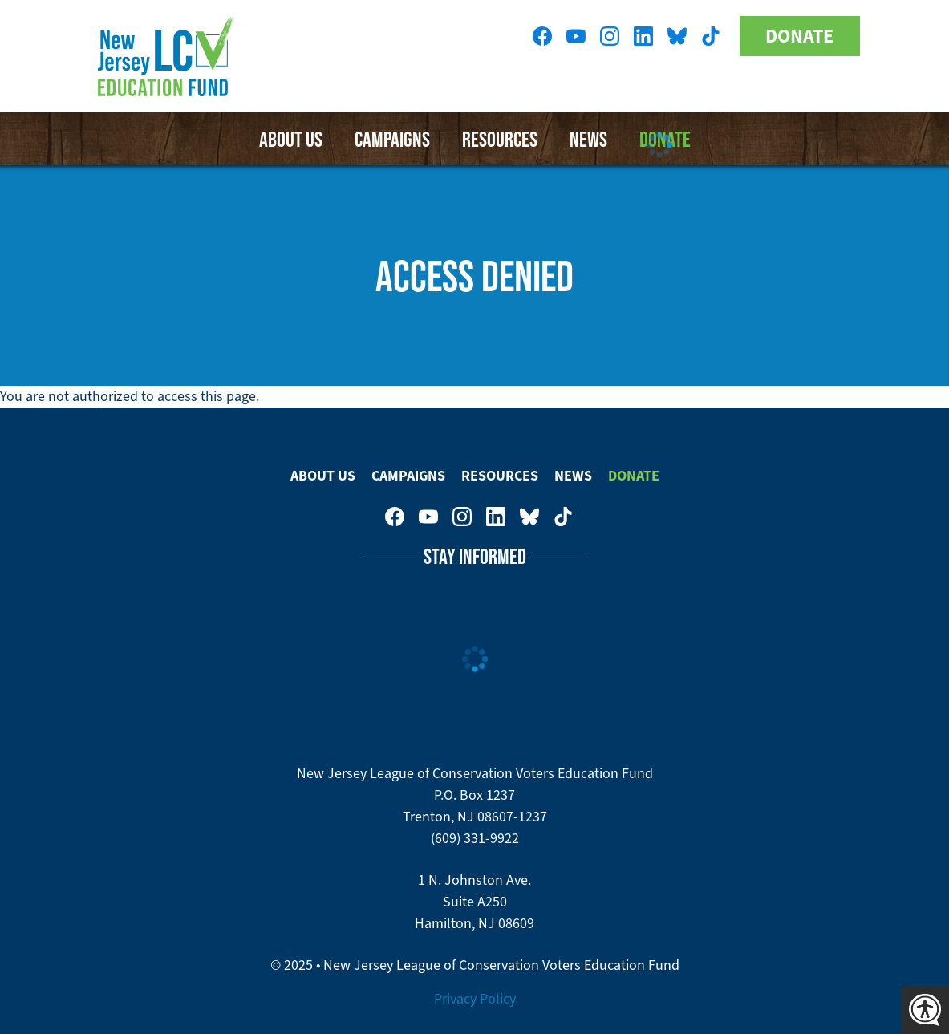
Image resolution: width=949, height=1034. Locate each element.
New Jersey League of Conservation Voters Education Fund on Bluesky (677, 36)
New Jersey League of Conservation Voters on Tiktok (711, 36)
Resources (499, 475)
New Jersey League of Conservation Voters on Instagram (610, 36)
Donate (799, 36)
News (573, 475)
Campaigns (392, 139)
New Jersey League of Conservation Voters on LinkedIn (643, 36)
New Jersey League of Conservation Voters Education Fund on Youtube (576, 36)
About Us (290, 139)
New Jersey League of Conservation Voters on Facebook (542, 36)
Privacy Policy (475, 999)
